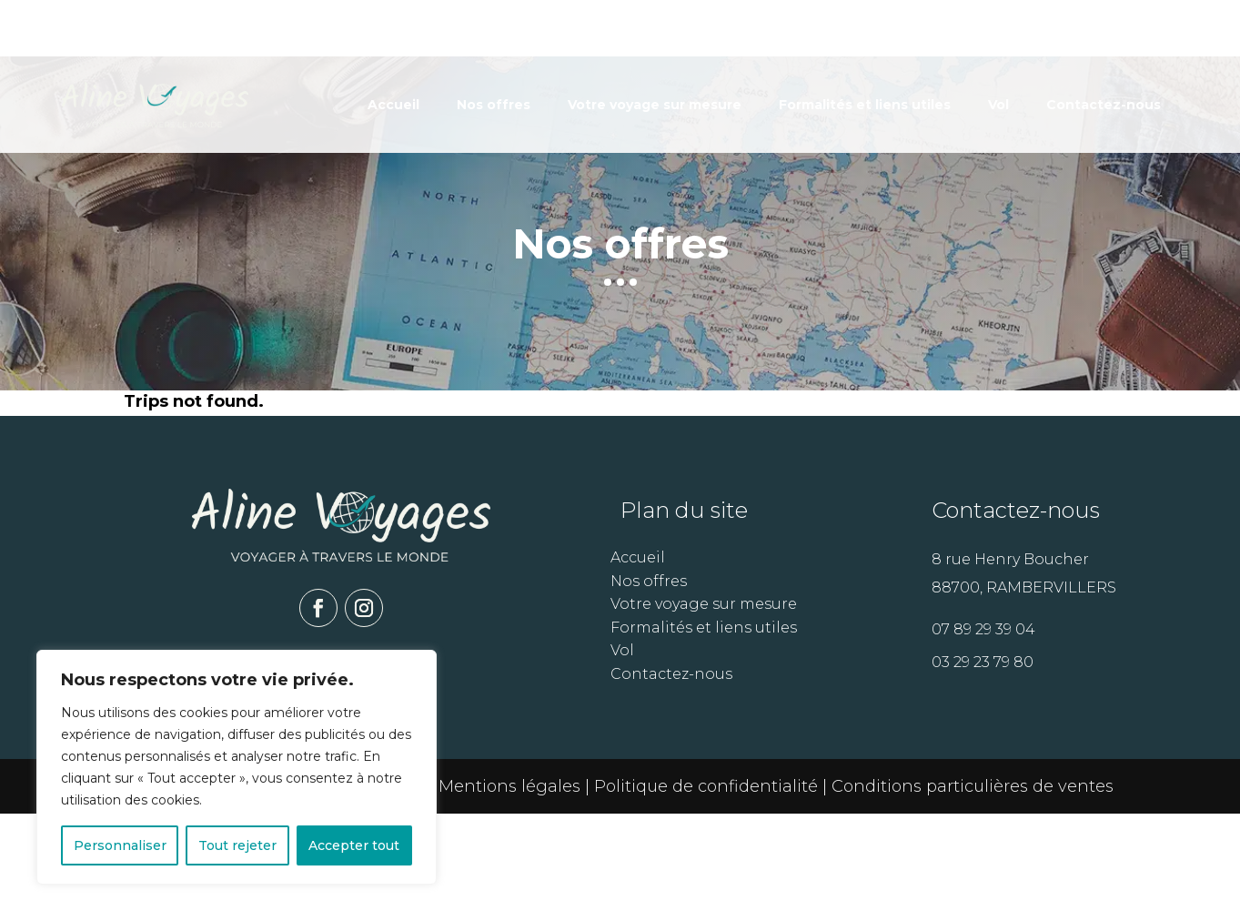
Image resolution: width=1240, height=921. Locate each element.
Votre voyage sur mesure (654, 48)
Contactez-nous (1103, 48)
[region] (236, 767)
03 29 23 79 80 (982, 769)
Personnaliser (120, 845)
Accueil (393, 48)
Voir (982, 435)
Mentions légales (509, 894)
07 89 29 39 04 (983, 736)
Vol (998, 48)
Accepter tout (353, 845)
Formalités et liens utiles (865, 48)
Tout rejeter (237, 845)
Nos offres (493, 48)
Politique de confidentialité (708, 894)
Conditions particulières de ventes (973, 894)
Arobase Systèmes (349, 894)
